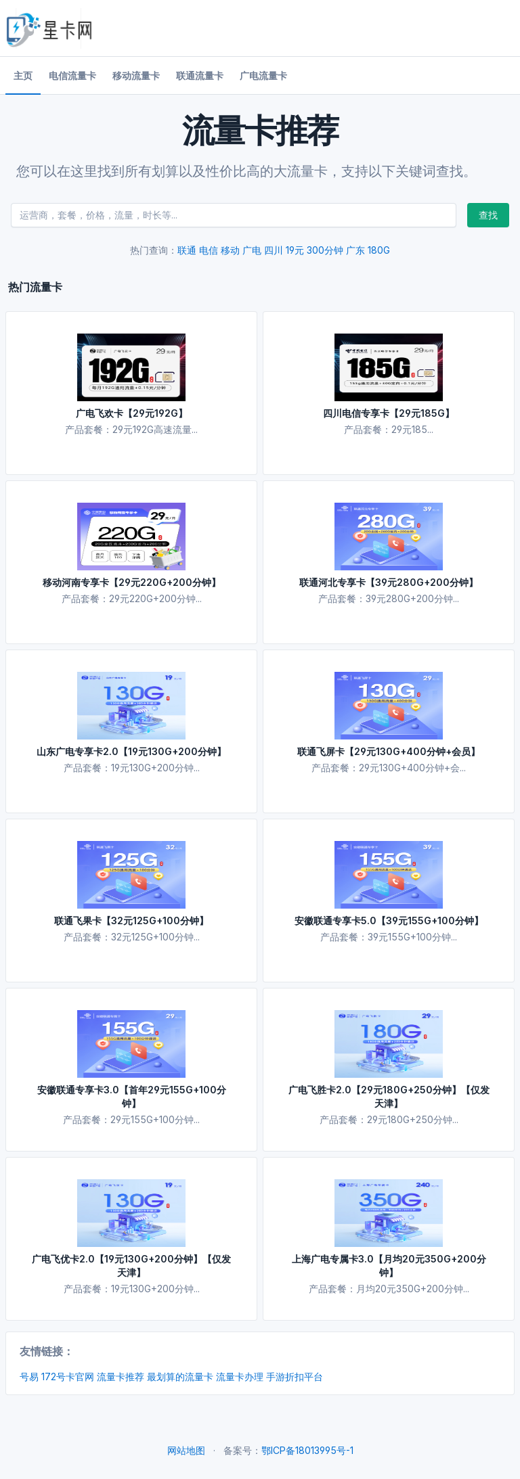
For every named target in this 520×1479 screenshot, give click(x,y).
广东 (355, 250)
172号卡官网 (67, 1376)
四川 (273, 250)
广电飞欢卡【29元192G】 (132, 413)
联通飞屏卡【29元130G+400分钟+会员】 (388, 751)
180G (379, 250)
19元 (295, 250)
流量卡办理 (239, 1376)
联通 (186, 250)
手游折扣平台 (294, 1376)
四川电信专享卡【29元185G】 (388, 413)
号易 (29, 1376)
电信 (208, 250)
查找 (488, 215)
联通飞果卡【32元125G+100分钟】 (131, 920)
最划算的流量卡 (180, 1376)
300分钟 (325, 250)
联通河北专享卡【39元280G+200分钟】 (388, 582)
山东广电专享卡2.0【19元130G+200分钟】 (131, 751)
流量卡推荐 (120, 1376)
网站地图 (186, 1450)
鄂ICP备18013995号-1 (307, 1450)
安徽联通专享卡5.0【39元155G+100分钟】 (389, 920)
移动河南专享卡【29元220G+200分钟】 (132, 582)
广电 (251, 250)
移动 (230, 250)
